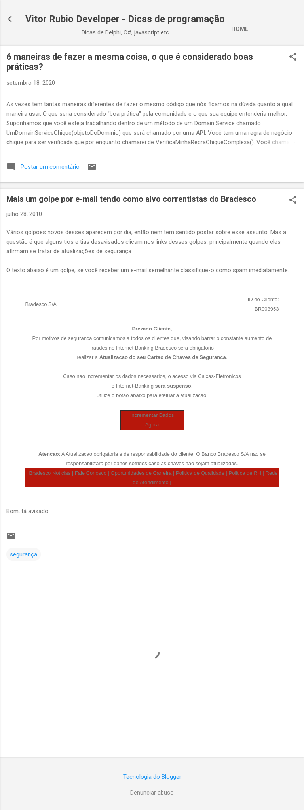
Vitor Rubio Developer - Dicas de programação (125, 19)
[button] (293, 57)
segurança (23, 554)
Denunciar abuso (152, 792)
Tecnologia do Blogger (152, 776)
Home (240, 28)
